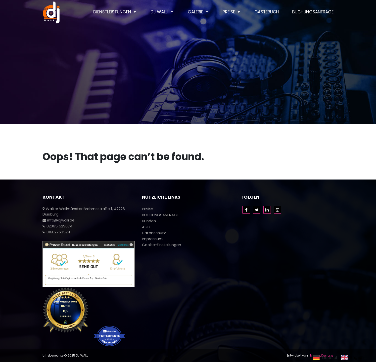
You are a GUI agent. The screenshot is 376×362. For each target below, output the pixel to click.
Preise (229, 12)
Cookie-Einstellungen (161, 244)
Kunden (149, 220)
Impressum (152, 238)
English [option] (357, 357)
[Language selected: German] (339, 358)
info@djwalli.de (59, 220)
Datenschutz (154, 232)
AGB (146, 226)
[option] (352, 357)
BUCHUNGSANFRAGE (312, 12)
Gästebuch (266, 12)
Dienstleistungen (112, 12)
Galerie (195, 12)
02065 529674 (57, 226)
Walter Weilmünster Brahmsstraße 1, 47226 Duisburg (84, 211)
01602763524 (56, 232)
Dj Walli (159, 12)
